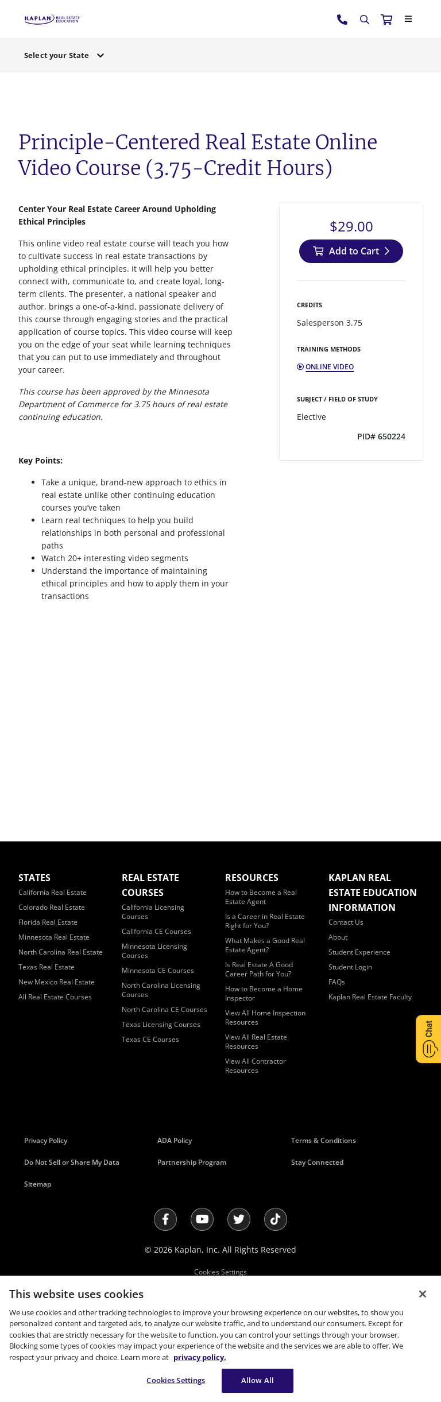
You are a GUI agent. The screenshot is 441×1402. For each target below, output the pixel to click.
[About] (337, 937)
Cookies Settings (220, 1272)
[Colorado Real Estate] (51, 907)
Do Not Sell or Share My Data (71, 1162)
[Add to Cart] (351, 251)
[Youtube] (202, 1219)
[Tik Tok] (275, 1219)
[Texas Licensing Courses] (161, 1024)
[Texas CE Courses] (150, 1039)
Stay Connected (317, 1162)
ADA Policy (174, 1140)
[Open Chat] (428, 1039)
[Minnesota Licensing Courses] (154, 950)
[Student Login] (350, 967)
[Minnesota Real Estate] (54, 937)
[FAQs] (336, 982)
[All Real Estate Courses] (55, 997)
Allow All (257, 1380)
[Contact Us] (345, 922)
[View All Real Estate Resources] (256, 1041)
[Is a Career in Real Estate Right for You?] (265, 921)
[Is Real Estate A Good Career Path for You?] (259, 969)
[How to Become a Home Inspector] (264, 993)
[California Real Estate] (52, 892)
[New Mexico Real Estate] (56, 982)
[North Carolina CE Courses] (164, 1009)
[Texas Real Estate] (46, 967)
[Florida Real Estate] (48, 922)
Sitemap (37, 1184)
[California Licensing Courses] (153, 911)
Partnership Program (191, 1162)
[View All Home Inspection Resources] (265, 1017)
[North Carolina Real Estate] (60, 952)
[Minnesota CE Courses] (158, 970)
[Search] (364, 19)
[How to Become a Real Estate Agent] (261, 896)
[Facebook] (165, 1219)
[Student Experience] (359, 952)
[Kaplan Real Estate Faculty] (370, 997)
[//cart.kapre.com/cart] (386, 19)
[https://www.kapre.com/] (52, 18)
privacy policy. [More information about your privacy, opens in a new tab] (199, 1357)
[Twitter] (238, 1219)
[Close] (408, 19)
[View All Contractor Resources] (255, 1065)
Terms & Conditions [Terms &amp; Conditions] (323, 1140)
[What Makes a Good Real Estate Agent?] (265, 945)
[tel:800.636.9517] (343, 19)
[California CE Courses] (156, 931)
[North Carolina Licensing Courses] (161, 989)
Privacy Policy (45, 1140)
